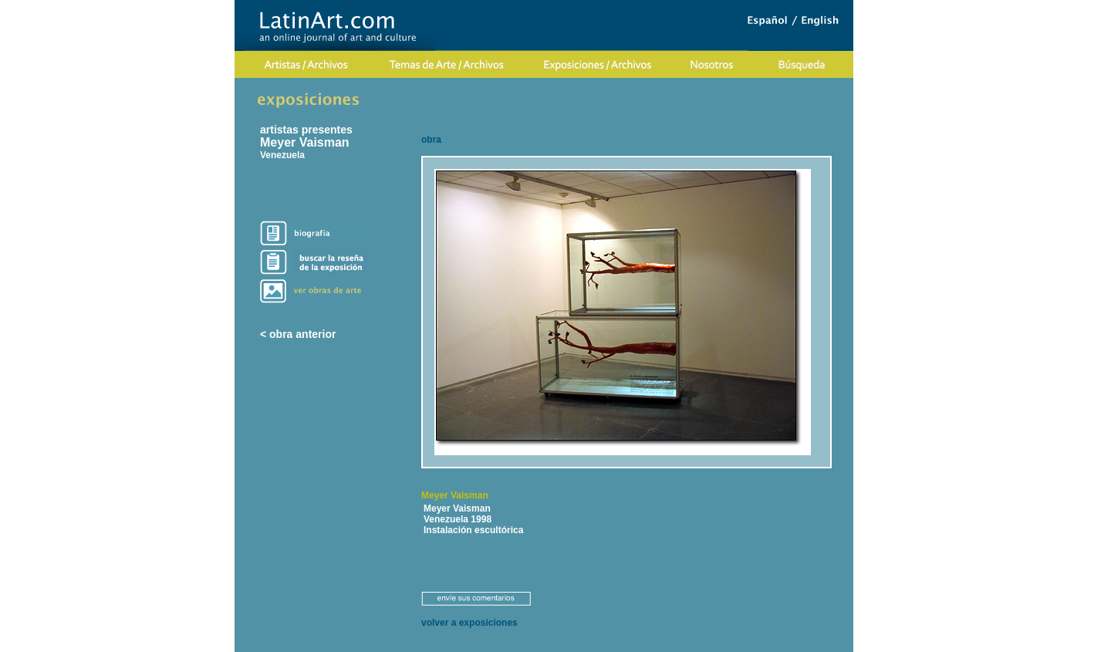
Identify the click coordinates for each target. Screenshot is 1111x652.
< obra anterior (298, 334)
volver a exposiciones (469, 622)
